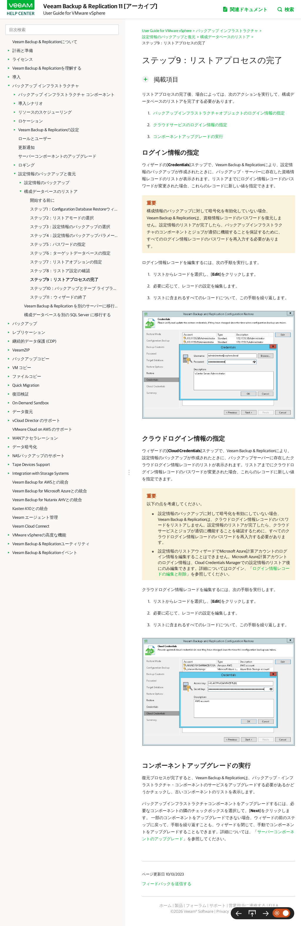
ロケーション (30, 121)
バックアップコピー (30, 358)
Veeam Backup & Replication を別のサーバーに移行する (72, 306)
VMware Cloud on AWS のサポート (42, 429)
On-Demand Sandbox (30, 402)
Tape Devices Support (31, 464)
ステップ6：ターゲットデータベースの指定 (70, 253)
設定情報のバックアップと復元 (47, 173)
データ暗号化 (24, 447)
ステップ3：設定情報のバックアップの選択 (70, 226)
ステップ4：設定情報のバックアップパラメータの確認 (74, 235)
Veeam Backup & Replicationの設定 (48, 129)
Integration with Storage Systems (40, 473)
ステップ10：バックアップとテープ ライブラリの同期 (74, 288)
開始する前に (42, 200)
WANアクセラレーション (35, 438)
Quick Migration (25, 385)
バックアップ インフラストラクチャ (45, 85)
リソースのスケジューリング (45, 112)
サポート (217, 905)
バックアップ (24, 323)
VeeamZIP (21, 350)
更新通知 (26, 147)
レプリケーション (28, 332)
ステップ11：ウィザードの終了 (58, 297)
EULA (273, 905)
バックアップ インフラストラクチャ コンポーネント (66, 94)
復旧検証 (20, 394)
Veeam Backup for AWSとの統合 (40, 482)
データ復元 (22, 411)
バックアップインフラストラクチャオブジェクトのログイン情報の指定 (219, 113)
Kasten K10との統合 (30, 508)
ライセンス (22, 59)
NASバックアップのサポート (38, 455)
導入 (16, 77)
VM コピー (21, 367)
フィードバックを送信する (166, 883)
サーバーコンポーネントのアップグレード (57, 156)
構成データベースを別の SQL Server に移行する (67, 314)
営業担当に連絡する (247, 905)
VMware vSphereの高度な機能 (39, 535)
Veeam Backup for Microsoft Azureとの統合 (49, 491)
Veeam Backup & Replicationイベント (44, 552)
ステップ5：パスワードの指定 (58, 244)
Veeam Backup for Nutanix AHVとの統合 (47, 499)
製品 (179, 905)
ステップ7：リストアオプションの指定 (66, 262)
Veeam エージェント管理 (35, 517)
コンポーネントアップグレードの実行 (188, 136)
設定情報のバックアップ (46, 182)
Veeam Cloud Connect (30, 526)
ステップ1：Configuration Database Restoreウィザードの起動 (74, 209)
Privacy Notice (228, 911)
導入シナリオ (30, 103)
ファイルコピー (26, 376)
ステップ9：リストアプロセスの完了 (64, 279)
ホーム (165, 905)
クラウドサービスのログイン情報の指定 (190, 124)
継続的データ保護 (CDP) (34, 341)
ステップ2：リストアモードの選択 (62, 217)
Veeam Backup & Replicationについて (44, 41)
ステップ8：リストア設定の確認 (60, 270)
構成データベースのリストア (51, 191)
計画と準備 (22, 50)
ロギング (26, 165)
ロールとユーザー (34, 138)
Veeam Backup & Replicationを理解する (46, 68)
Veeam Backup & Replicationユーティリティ (51, 543)
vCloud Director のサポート (36, 420)
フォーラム (196, 905)
